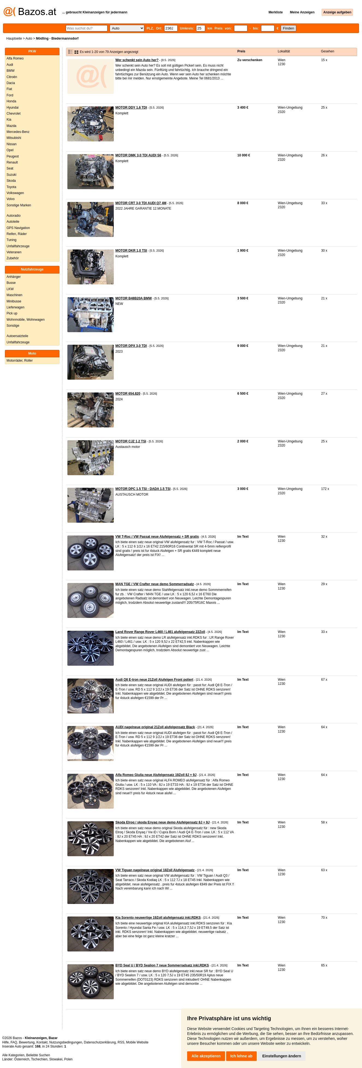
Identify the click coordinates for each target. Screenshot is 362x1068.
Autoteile (13, 222)
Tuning (11, 240)
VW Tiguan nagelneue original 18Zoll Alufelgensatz (155, 870)
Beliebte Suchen (38, 1055)
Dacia (11, 83)
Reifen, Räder (17, 234)
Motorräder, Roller (20, 360)
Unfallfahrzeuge (18, 246)
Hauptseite (14, 38)
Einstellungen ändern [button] (281, 1056)
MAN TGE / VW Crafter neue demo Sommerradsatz (154, 584)
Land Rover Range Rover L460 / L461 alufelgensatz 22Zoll (160, 632)
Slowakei (55, 1059)
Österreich (21, 1059)
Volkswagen (15, 193)
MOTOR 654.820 (127, 393)
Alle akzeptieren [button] (206, 1056)
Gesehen (327, 51)
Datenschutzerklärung (100, 1042)
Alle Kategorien (13, 1055)
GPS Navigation (18, 228)
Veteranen (14, 252)
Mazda (11, 126)
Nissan (12, 144)
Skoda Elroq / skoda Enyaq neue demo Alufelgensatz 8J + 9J (162, 822)
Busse (11, 283)
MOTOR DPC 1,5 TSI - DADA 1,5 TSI (142, 489)
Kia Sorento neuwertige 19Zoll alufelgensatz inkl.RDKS (158, 918)
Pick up (12, 313)
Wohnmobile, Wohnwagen (26, 320)
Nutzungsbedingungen (65, 1042)
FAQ (14, 1042)
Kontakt (41, 1042)
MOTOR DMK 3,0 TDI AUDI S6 (138, 155)
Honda (11, 101)
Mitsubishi (14, 138)
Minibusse (14, 301)
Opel (10, 150)
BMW (10, 71)
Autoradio (13, 216)
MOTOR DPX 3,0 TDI (131, 346)
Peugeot (13, 156)
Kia (9, 119)
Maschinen (14, 295)
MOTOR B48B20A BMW (133, 298)
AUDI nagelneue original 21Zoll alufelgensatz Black (155, 727)
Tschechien (39, 1059)
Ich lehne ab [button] (242, 1056)
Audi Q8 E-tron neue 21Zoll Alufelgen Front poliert (154, 680)
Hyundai (13, 107)
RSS (121, 1042)
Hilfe (5, 1042)
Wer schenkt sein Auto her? (136, 60)
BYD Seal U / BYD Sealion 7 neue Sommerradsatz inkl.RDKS (162, 965)
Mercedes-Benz (18, 132)
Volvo (10, 199)
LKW (10, 289)
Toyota (11, 187)
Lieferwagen (15, 307)
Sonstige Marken (19, 205)
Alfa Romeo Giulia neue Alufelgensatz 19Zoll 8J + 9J (155, 775)
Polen (68, 1059)
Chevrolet (13, 113)
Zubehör (13, 258)
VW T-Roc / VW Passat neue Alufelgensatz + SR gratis (157, 537)
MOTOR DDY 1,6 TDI (131, 107)
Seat (10, 168)
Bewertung (26, 1042)
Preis (241, 51)
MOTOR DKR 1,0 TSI (131, 250)
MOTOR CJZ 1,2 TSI (130, 441)
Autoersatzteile (17, 336)
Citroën (12, 77)
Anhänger (14, 277)
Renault (12, 162)
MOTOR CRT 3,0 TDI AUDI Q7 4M (140, 203)
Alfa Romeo (15, 58)
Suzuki (11, 175)
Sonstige (13, 326)
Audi (10, 65)
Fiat (9, 89)
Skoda (11, 181)
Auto (28, 38)
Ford (10, 95)
